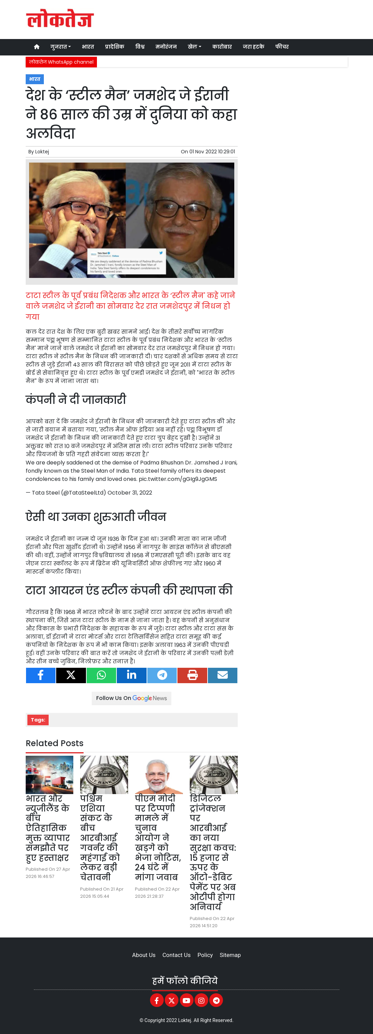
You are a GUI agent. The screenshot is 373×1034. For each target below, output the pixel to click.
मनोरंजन (166, 46)
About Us (144, 955)
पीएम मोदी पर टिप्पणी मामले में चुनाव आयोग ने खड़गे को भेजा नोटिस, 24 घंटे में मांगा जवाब (158, 838)
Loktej (42, 151)
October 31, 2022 (130, 493)
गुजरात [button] (58, 46)
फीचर (282, 46)
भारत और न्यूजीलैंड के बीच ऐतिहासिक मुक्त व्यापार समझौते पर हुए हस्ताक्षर (48, 828)
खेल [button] (192, 46)
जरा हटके (253, 46)
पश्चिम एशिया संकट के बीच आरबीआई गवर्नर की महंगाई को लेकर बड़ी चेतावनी (100, 838)
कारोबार (222, 46)
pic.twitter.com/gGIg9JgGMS (178, 479)
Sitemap (230, 955)
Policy (205, 955)
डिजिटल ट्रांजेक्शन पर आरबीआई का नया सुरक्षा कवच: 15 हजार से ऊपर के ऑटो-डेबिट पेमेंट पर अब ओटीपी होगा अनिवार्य (213, 853)
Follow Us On (131, 698)
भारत (88, 46)
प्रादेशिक (114, 46)
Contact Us (176, 955)
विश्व (140, 46)
